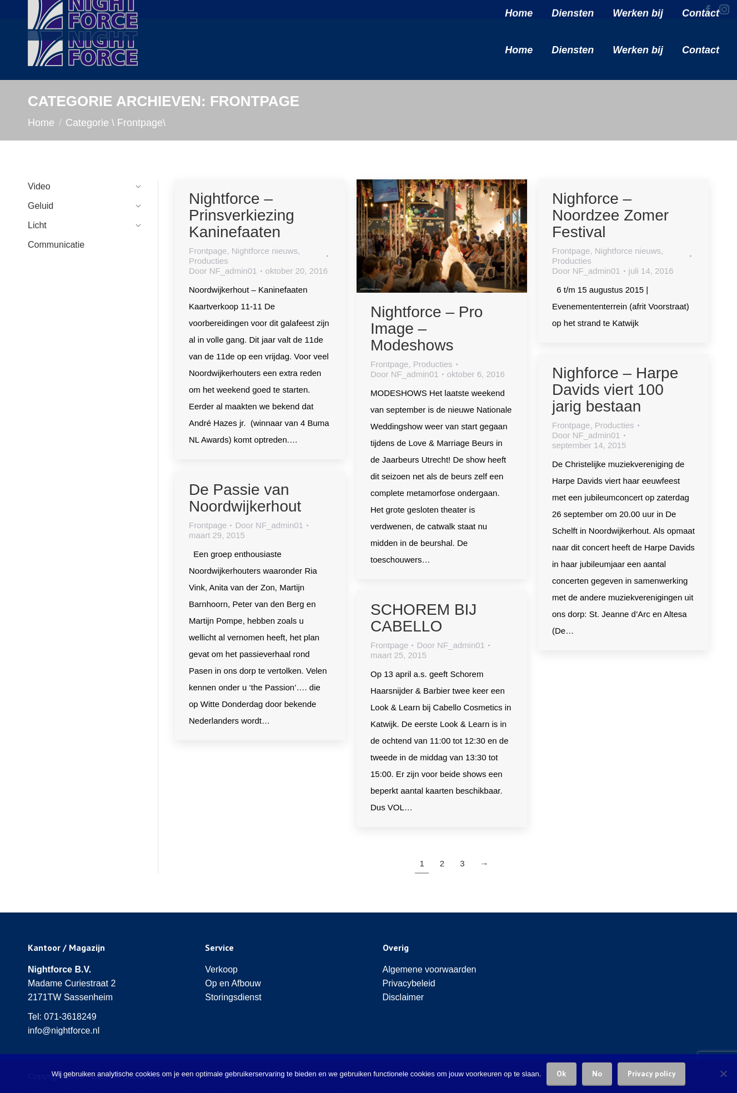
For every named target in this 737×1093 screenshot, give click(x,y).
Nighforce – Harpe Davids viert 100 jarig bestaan (615, 389)
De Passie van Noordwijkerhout (245, 498)
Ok (561, 1074)
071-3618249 (70, 1016)
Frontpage (208, 250)
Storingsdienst (233, 997)
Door (223, 270)
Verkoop (221, 969)
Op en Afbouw (233, 983)
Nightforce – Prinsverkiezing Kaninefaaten (241, 215)
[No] (723, 1073)
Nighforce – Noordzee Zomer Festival (610, 215)
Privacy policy (651, 1074)
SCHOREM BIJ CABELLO (423, 618)
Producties (208, 260)
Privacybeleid (409, 983)
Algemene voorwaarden (430, 969)
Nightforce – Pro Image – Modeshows (426, 328)
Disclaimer (403, 997)
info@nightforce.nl (63, 1030)
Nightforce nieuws (265, 250)
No (597, 1074)
